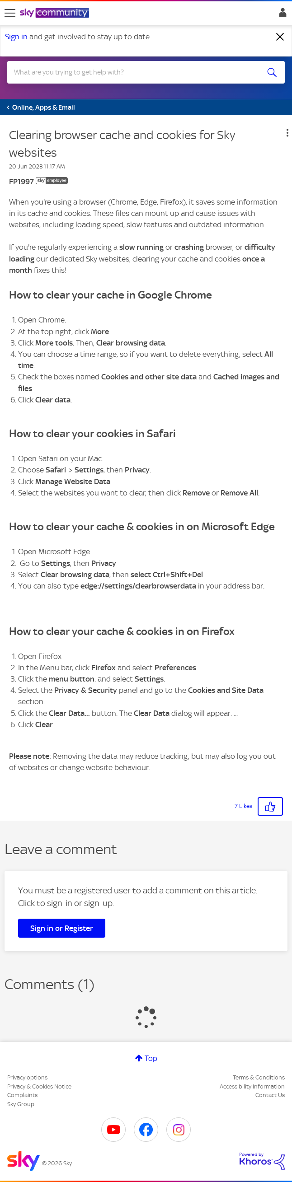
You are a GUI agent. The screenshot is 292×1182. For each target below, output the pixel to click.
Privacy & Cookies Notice (39, 1086)
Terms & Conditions (259, 1077)
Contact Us (270, 1095)
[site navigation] (10, 13)
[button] (287, 132)
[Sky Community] (55, 13)
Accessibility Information (252, 1086)
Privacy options (27, 1077)
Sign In (280, 15)
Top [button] (151, 1058)
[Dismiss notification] (280, 37)
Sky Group (20, 1104)
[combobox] (132, 72)
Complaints (22, 1095)
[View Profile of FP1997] (21, 181)
